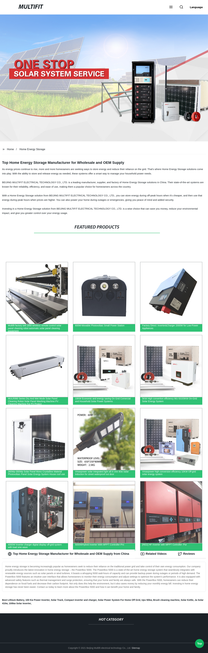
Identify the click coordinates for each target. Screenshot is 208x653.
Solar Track (57, 600)
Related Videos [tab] (154, 554)
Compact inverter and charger (80, 600)
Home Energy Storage (32, 149)
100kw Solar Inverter (20, 603)
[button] (171, 7)
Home (10, 149)
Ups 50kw (147, 600)
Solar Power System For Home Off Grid (119, 600)
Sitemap (136, 648)
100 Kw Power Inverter (37, 600)
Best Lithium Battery (13, 600)
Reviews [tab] (186, 554)
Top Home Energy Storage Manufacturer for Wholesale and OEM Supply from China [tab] (68, 554)
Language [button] (196, 7)
